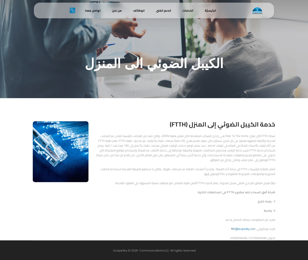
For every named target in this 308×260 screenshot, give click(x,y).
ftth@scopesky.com (243, 228)
